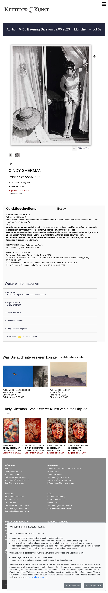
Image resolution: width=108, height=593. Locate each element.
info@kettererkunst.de (14, 483)
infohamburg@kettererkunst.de (60, 483)
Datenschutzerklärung (37, 577)
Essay (61, 208)
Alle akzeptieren (94, 585)
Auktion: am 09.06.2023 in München (47, 29)
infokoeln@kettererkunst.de (59, 508)
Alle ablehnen (73, 585)
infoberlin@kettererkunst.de (17, 511)
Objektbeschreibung (21, 208)
